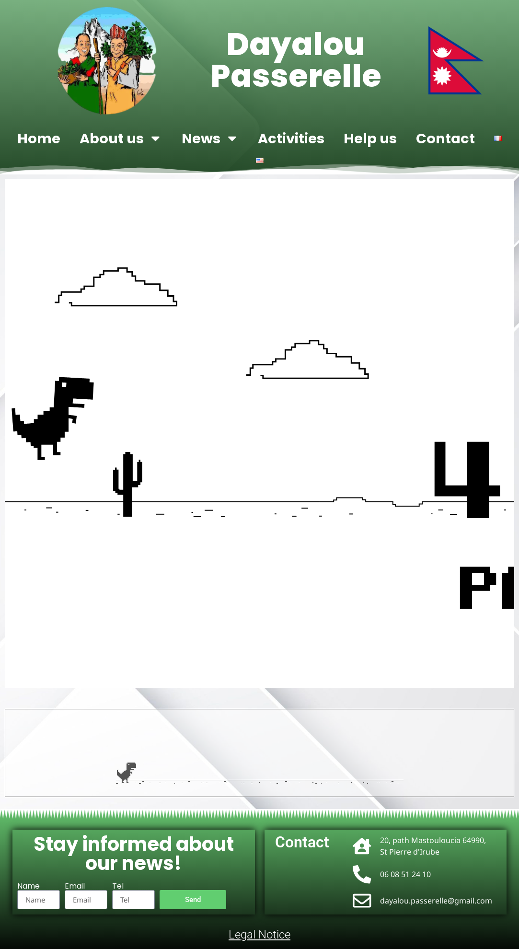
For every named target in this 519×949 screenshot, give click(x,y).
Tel (118, 886)
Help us (370, 138)
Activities (291, 138)
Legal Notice (259, 934)
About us (121, 138)
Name (28, 886)
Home (38, 138)
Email (75, 886)
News (210, 138)
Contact (445, 138)
